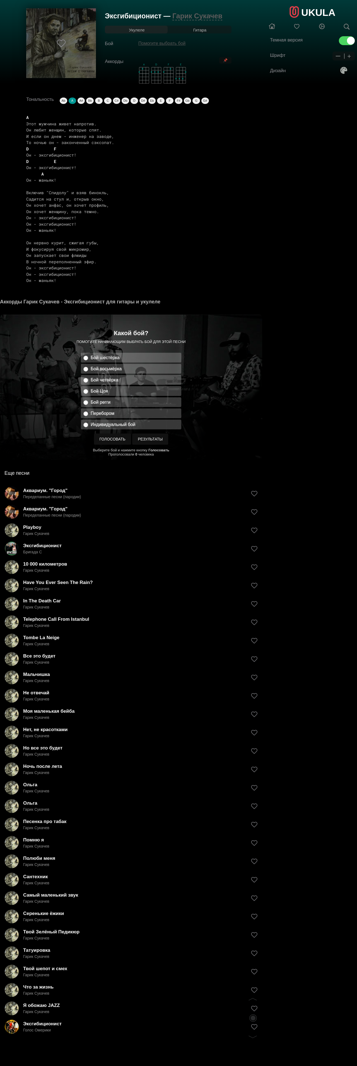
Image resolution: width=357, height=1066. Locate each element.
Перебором (102, 413)
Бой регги (100, 402)
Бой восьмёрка (106, 368)
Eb (152, 100)
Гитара (199, 30)
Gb (187, 100)
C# (117, 100)
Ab (63, 100)
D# (143, 100)
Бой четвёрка (104, 380)
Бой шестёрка (105, 357)
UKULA (318, 12)
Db (125, 100)
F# (178, 100)
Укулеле (136, 30)
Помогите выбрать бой (161, 43)
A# (81, 100)
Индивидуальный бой (113, 424)
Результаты (150, 439)
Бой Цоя (99, 391)
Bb (90, 100)
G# (205, 100)
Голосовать (113, 439)
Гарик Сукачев (197, 16)
